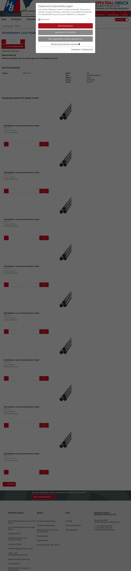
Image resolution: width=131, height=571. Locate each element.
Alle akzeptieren (65, 26)
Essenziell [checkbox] (45, 19)
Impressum (76, 49)
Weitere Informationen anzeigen (65, 44)
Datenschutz (87, 49)
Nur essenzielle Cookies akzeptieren (65, 39)
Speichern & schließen (65, 32)
